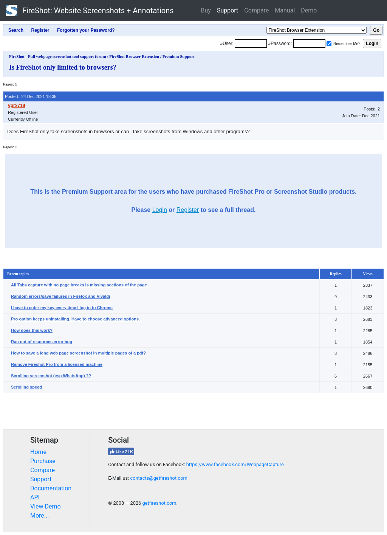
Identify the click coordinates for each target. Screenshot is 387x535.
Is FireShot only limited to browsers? (62, 67)
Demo (309, 10)
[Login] (251, 43)
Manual (285, 10)
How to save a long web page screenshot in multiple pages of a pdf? (78, 353)
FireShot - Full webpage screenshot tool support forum (57, 56)
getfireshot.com (159, 503)
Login (159, 210)
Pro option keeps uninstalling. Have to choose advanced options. (75, 319)
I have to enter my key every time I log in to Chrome (62, 307)
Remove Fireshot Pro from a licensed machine (56, 364)
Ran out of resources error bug (41, 341)
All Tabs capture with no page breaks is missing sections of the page (79, 285)
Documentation (50, 488)
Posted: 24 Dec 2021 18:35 (30, 96)
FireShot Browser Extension (134, 56)
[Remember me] (329, 43)
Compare (256, 10)
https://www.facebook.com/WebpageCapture (235, 464)
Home (38, 452)
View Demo (45, 506)
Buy (206, 10)
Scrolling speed (26, 387)
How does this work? (32, 330)
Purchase (43, 461)
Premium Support (179, 56)
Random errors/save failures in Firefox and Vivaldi (60, 296)
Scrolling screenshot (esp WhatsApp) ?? (51, 375)
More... (39, 515)
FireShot (90, 10)
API (35, 497)
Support (227, 10)
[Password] (309, 43)
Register (187, 210)
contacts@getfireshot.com (158, 478)
